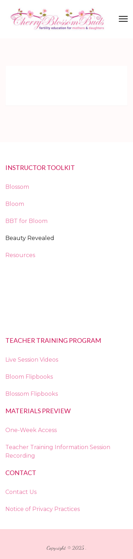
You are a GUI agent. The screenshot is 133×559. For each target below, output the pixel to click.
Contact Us (21, 492)
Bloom (14, 204)
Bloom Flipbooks (29, 376)
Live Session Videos (31, 359)
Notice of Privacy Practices (42, 509)
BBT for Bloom (26, 221)
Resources (20, 255)
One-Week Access (31, 430)
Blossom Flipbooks (31, 393)
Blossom (17, 186)
